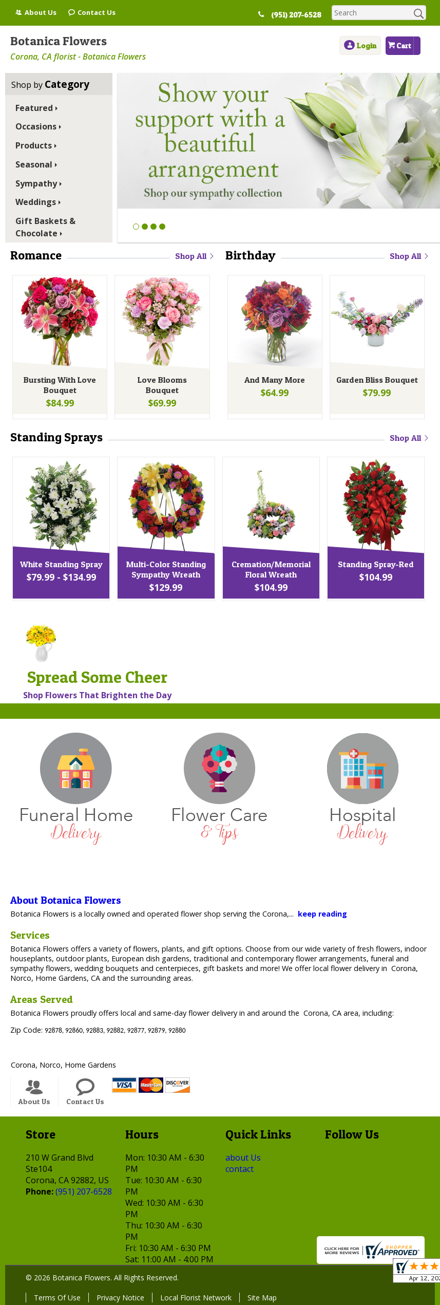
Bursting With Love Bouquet (59, 387)
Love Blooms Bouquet (161, 382)
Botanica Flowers (58, 40)
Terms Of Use (57, 1297)
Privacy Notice (120, 1297)
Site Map (262, 1297)
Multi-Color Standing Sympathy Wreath (165, 571)
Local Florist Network (196, 1297)
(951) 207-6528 (300, 15)
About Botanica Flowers (65, 900)
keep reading (322, 914)
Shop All (195, 256)
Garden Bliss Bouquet (376, 382)
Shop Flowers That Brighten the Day (97, 695)
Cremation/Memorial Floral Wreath (270, 571)
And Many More (273, 382)
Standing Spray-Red (375, 566)
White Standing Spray (60, 566)
